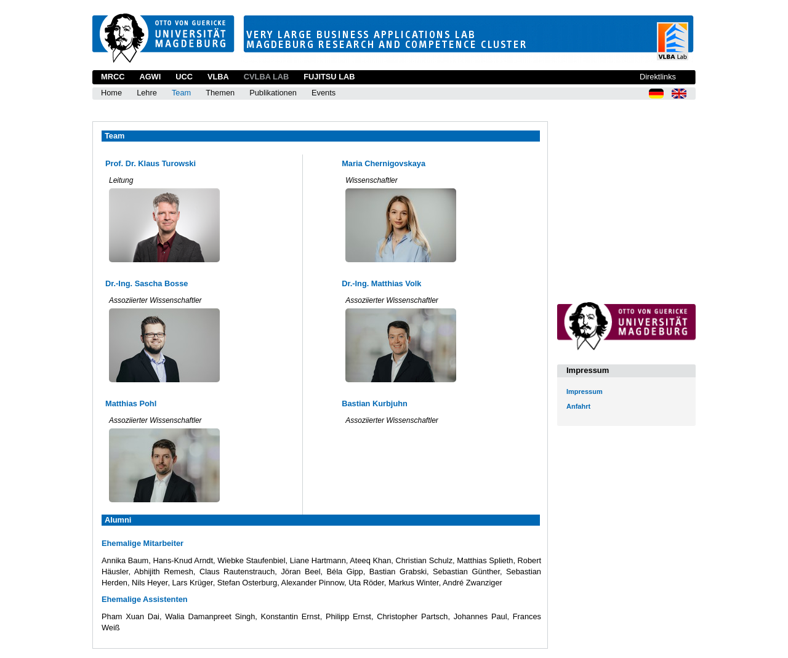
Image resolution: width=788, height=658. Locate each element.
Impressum (584, 391)
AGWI (150, 76)
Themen (220, 92)
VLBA (218, 76)
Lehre (147, 92)
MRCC (112, 76)
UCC (184, 76)
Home (111, 92)
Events (324, 92)
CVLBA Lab (266, 76)
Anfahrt (578, 406)
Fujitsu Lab (329, 76)
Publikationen (273, 92)
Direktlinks (658, 76)
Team (181, 92)
